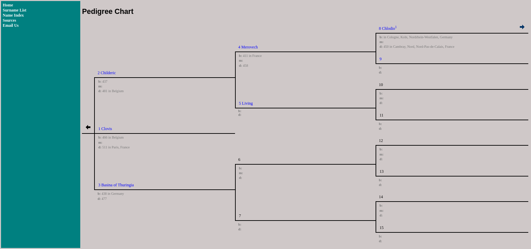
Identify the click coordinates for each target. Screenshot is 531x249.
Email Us (11, 25)
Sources (9, 20)
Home (8, 5)
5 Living (246, 103)
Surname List (14, 10)
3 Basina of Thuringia (116, 185)
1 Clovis (105, 128)
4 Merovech (248, 47)
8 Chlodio (387, 28)
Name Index (13, 15)
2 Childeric (107, 72)
